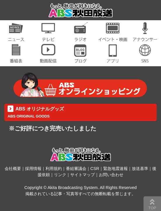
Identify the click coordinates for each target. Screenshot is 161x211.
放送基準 (140, 168)
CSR (94, 168)
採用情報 (33, 168)
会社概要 (13, 168)
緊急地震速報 (115, 168)
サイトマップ (82, 174)
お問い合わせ (111, 174)
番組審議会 (76, 168)
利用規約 (54, 168)
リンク (60, 174)
